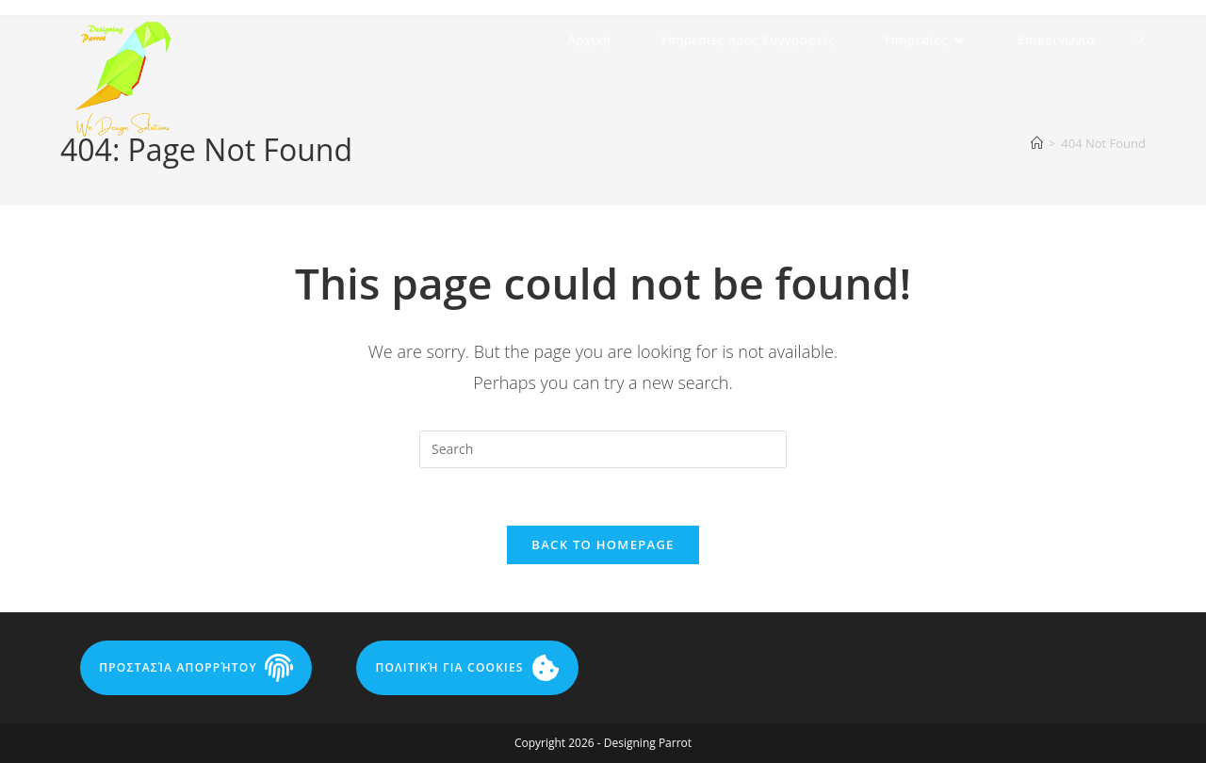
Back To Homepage (602, 544)
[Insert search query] (603, 449)
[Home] (1037, 143)
